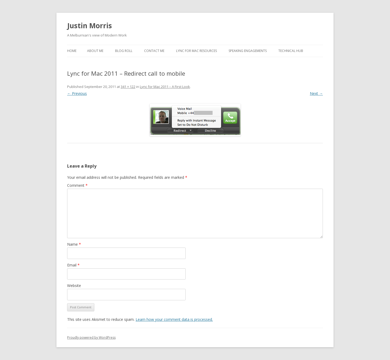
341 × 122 (128, 86)
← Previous (77, 93)
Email (73, 265)
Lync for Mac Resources (196, 50)
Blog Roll (123, 50)
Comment (77, 185)
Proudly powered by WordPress (91, 337)
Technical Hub (290, 50)
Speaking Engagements (248, 50)
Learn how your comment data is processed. (174, 319)
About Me (95, 50)
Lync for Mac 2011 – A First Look (165, 86)
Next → (316, 93)
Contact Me (154, 50)
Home (71, 50)
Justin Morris (89, 25)
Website (74, 285)
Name (74, 244)
